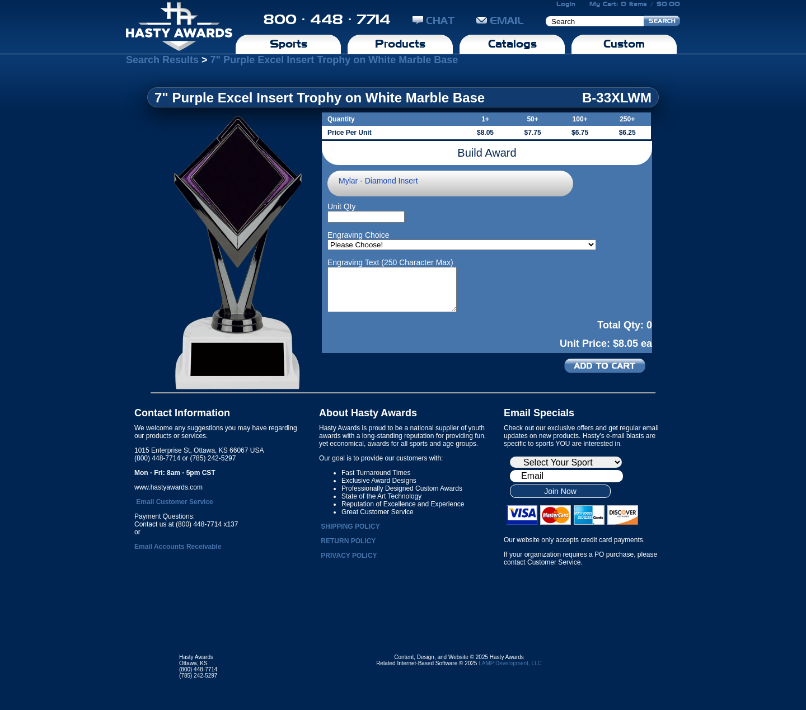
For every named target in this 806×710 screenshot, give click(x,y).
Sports (288, 43)
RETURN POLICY (348, 541)
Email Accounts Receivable (178, 547)
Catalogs (512, 43)
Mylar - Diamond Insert (378, 180)
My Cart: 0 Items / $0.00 (634, 4)
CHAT (433, 20)
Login (565, 4)
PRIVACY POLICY (349, 555)
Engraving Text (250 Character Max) (390, 262)
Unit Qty (341, 206)
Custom (624, 43)
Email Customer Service (174, 502)
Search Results (162, 59)
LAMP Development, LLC (510, 663)
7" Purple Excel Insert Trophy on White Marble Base (334, 59)
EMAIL (500, 20)
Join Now (560, 491)
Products (400, 43)
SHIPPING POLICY (350, 526)
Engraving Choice (358, 235)
